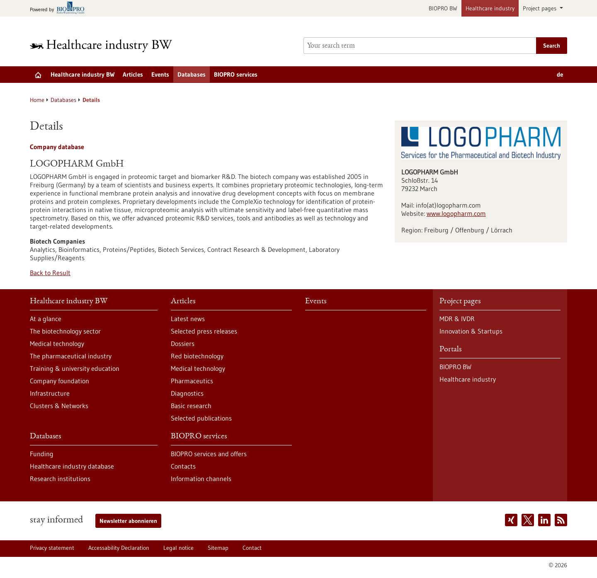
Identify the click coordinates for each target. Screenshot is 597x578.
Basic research (191, 405)
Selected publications (201, 418)
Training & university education (74, 368)
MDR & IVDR (457, 318)
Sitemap (218, 548)
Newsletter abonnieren (128, 521)
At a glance (45, 318)
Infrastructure (50, 393)
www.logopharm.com (456, 213)
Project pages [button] (540, 8)
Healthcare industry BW (82, 74)
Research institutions (60, 478)
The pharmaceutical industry (71, 356)
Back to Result (50, 272)
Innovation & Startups (470, 331)
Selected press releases (204, 331)
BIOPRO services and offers (209, 454)
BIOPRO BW (443, 8)
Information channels (201, 478)
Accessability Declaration (118, 548)
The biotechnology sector (65, 331)
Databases (191, 74)
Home (37, 100)
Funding (41, 454)
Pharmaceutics (192, 381)
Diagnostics (187, 393)
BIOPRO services (235, 74)
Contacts (183, 466)
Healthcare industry (490, 8)
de (560, 74)
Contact (252, 548)
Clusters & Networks (59, 405)
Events (160, 74)
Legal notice (178, 548)
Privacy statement (52, 548)
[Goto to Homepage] (106, 46)
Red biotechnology (197, 356)
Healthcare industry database (72, 466)
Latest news (188, 318)
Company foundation (59, 381)
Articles (133, 74)
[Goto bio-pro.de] (59, 8)
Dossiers (182, 343)
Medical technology (57, 343)
